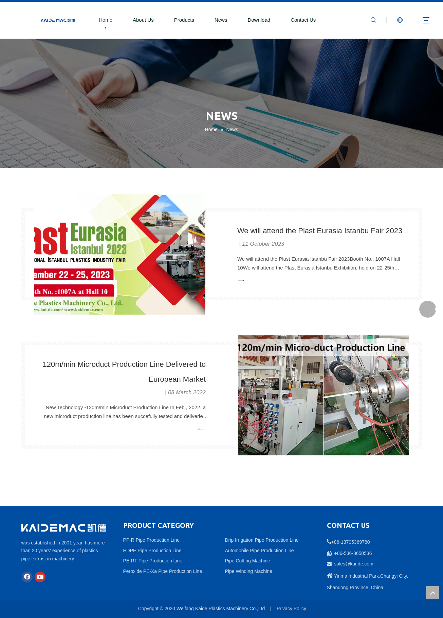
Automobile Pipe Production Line (259, 550)
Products (184, 20)
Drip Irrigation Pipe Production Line (262, 540)
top (432, 592)
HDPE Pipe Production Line (152, 550)
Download (258, 20)
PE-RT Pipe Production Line (153, 560)
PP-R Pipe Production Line (151, 540)
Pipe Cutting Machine (247, 560)
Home (105, 20)
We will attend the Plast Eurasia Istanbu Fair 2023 (319, 230)
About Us (143, 20)
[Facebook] (27, 577)
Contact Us (303, 20)
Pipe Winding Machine (248, 571)
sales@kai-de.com (353, 563)
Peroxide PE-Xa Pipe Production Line (162, 571)
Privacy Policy (291, 608)
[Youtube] (40, 577)
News (221, 20)
